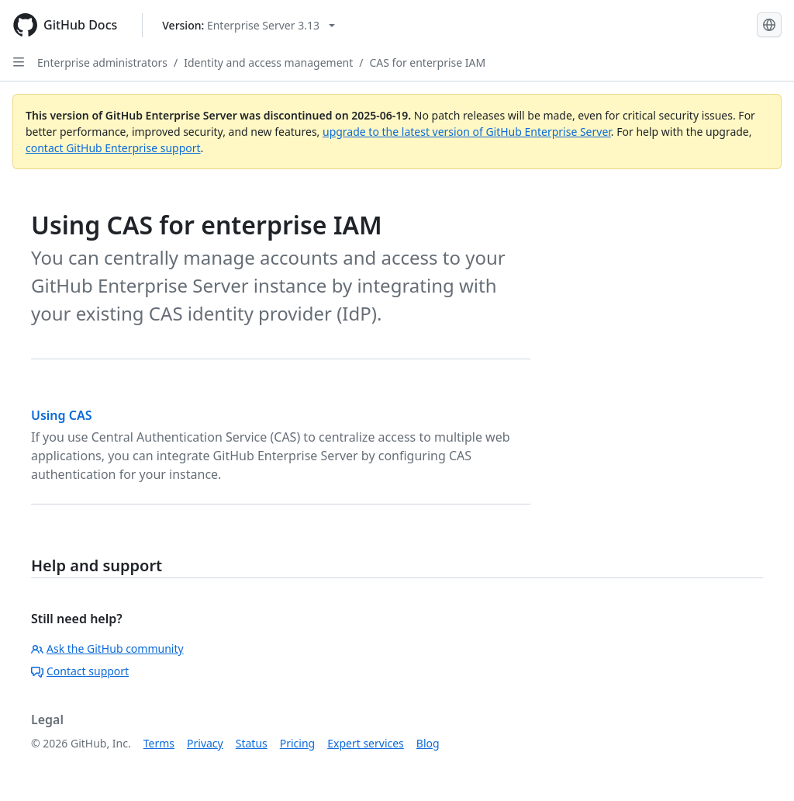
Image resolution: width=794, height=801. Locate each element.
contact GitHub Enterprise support (113, 147)
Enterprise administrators (102, 62)
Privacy (205, 743)
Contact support (80, 671)
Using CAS (61, 415)
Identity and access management (268, 62)
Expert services (365, 743)
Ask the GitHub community (107, 648)
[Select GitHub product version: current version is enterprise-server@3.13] (248, 25)
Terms (158, 743)
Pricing (297, 743)
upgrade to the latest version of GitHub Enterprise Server (467, 131)
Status (252, 743)
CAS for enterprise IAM (427, 62)
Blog (428, 743)
